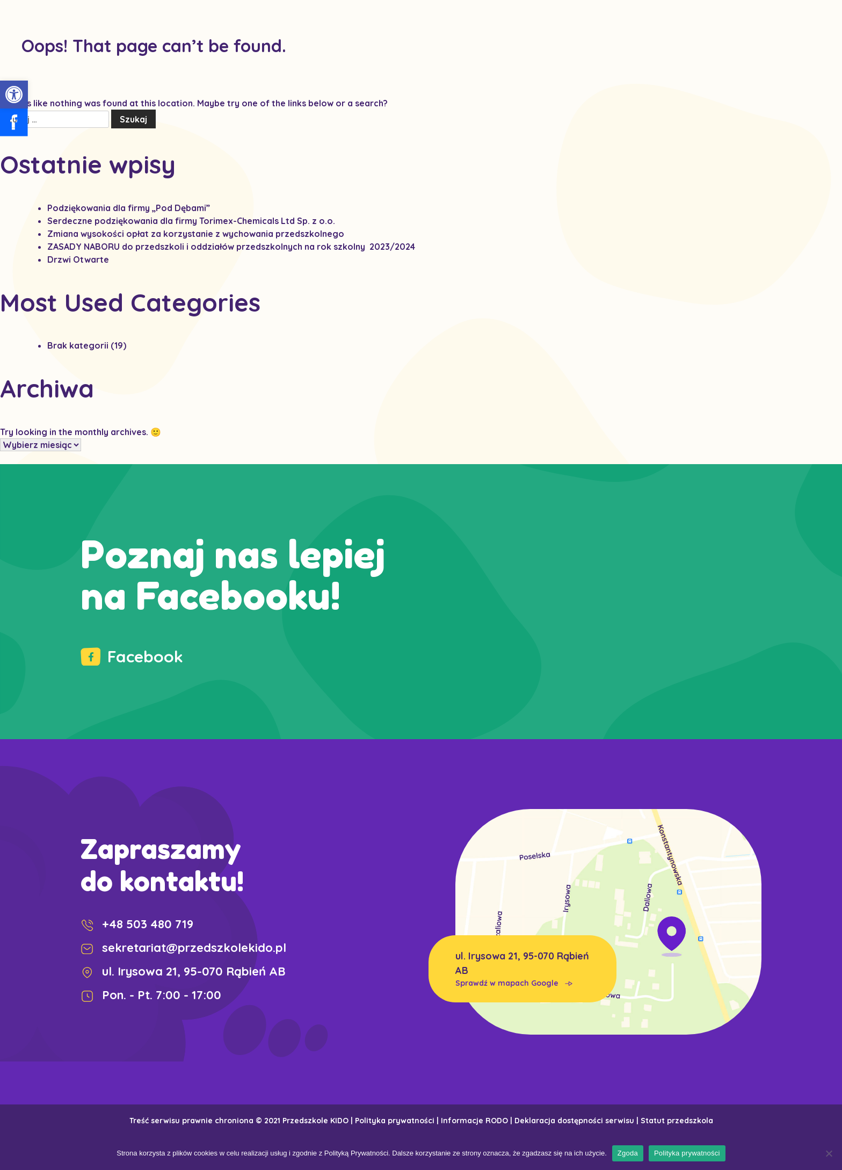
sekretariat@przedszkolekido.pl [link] (183, 947)
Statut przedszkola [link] (677, 1120)
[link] (14, 95)
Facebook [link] (132, 656)
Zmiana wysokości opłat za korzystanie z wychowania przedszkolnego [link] (195, 233)
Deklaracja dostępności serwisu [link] (574, 1120)
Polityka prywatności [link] (394, 1120)
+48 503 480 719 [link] (137, 923)
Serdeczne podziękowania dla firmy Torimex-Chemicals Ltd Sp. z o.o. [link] (191, 220)
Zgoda (628, 1153)
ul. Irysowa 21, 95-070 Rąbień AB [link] (522, 969)
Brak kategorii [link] (77, 345)
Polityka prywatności (687, 1153)
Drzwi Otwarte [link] (78, 259)
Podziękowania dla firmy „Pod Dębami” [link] (128, 208)
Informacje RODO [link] (474, 1120)
